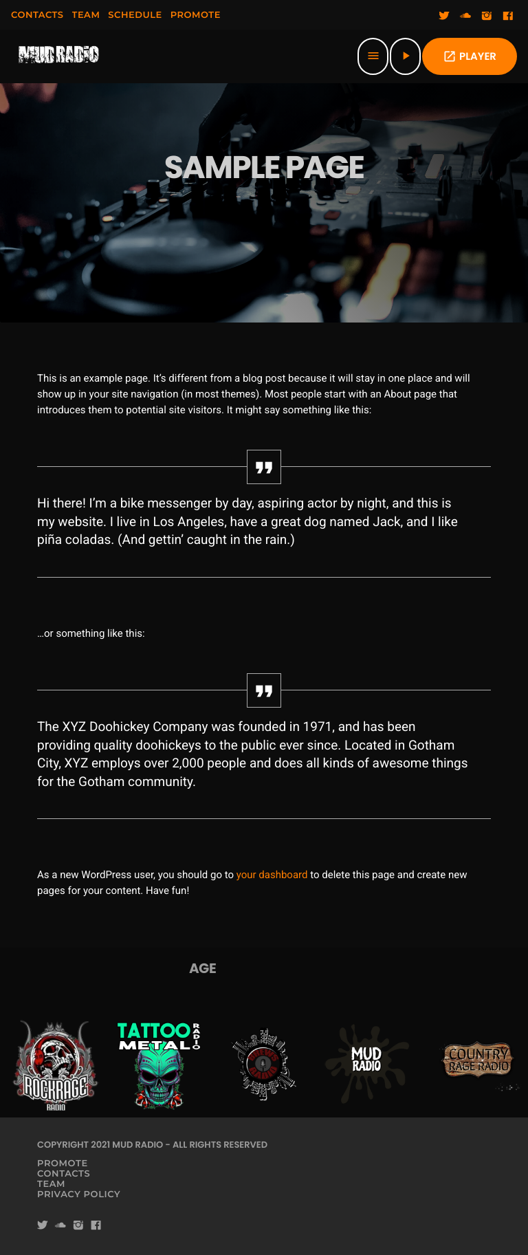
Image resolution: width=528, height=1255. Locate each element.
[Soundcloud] (465, 16)
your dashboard (272, 875)
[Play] (405, 56)
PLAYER (469, 57)
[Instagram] (486, 16)
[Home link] (59, 56)
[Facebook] (508, 16)
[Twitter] (444, 16)
